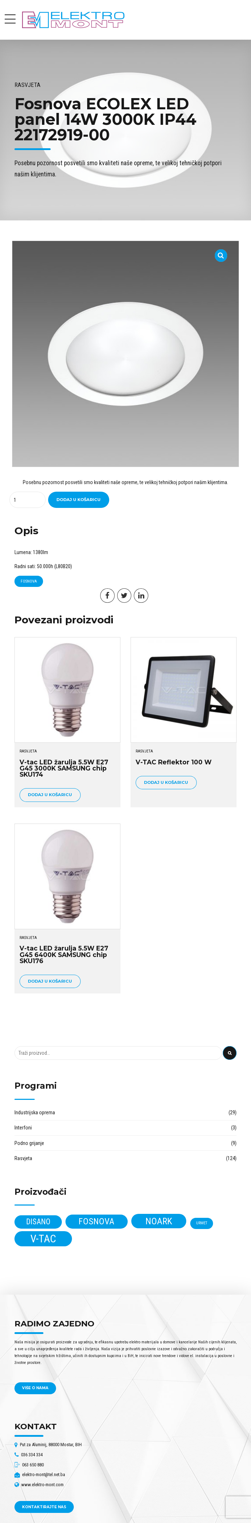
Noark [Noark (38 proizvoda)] (158, 1221)
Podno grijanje (29, 1143)
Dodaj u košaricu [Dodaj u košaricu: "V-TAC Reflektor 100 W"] (166, 782)
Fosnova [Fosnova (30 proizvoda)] (96, 1221)
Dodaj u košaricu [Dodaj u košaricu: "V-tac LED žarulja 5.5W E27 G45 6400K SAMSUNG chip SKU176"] (50, 981)
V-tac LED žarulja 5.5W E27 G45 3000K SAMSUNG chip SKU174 (64, 768)
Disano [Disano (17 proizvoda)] (38, 1221)
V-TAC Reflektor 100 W (174, 762)
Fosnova (29, 581)
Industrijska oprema (34, 1112)
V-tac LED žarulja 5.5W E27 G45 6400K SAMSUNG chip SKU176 (64, 954)
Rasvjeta (27, 85)
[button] (221, 251)
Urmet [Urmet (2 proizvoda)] (201, 1223)
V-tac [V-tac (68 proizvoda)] (43, 1239)
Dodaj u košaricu (78, 499)
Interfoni (23, 1128)
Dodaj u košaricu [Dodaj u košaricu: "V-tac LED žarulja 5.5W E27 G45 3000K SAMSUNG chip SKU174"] (50, 794)
